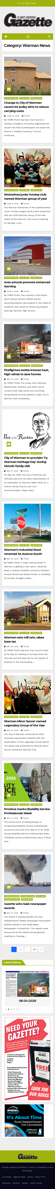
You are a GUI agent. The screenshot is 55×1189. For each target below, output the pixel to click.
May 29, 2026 (13, 379)
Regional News (19, 1177)
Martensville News (12, 899)
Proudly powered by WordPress (15, 1167)
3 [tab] (11, 1010)
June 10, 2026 (13, 116)
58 (34, 949)
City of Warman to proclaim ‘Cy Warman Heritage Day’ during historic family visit (26, 462)
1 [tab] (6, 1010)
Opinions (16, 1183)
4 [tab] (14, 1010)
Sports (30, 1177)
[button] (49, 36)
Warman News (36, 98)
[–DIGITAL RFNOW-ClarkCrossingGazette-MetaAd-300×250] (24, 1120)
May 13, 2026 (13, 818)
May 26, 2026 (13, 559)
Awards (25, 1183)
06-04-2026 (27, 1001)
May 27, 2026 (13, 471)
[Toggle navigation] (28, 36)
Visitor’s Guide (36, 1183)
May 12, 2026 (13, 913)
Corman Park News (12, 896)
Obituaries (6, 1183)
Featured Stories (11, 98)
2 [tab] (8, 1010)
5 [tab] (16, 1010)
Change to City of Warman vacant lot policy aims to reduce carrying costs (26, 107)
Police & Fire (24, 365)
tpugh (26, 116)
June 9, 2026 (13, 204)
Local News (24, 98)
